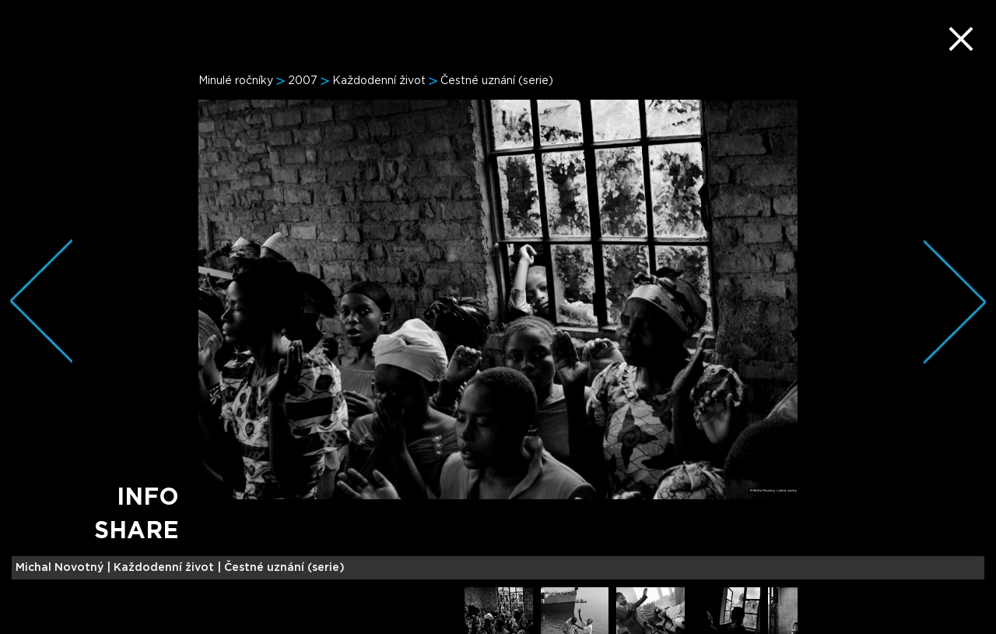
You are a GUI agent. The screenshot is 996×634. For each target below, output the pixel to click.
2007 (302, 81)
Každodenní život (379, 81)
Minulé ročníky (235, 81)
